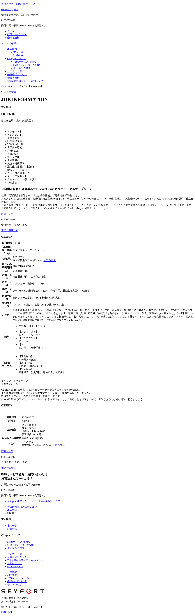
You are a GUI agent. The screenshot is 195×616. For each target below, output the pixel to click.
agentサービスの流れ (24, 61)
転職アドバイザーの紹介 (26, 65)
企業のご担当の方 (17, 581)
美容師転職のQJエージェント (23, 506)
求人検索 (12, 510)
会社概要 (12, 572)
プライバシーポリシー (19, 578)
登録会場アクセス (17, 74)
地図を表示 (50, 260)
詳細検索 (18, 55)
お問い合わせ (14, 563)
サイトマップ (14, 584)
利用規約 (12, 575)
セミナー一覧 (14, 71)
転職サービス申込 (17, 34)
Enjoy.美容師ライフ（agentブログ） (26, 81)
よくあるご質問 (21, 68)
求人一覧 (18, 52)
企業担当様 (13, 37)
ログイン (12, 31)
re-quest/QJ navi (15, 566)
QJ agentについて (16, 58)
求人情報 (12, 49)
